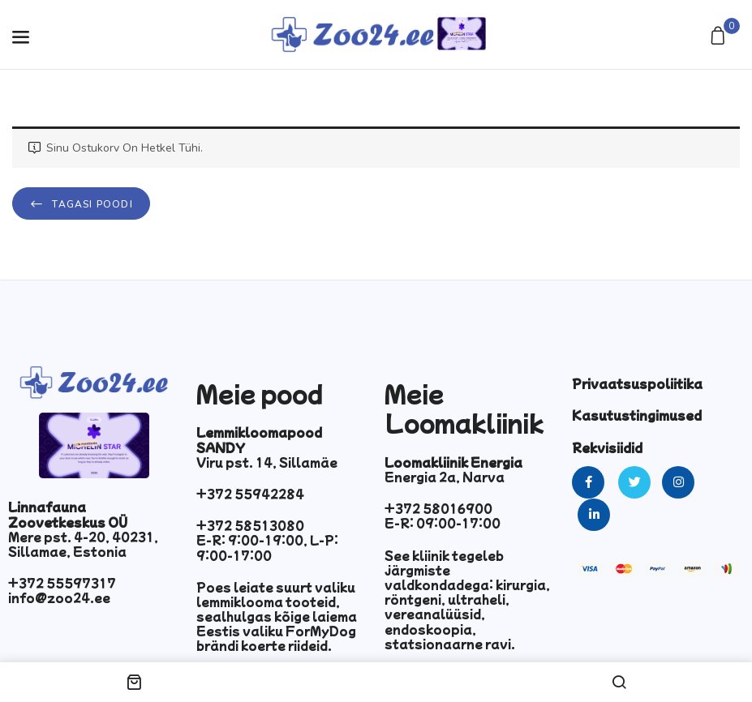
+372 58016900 (438, 508)
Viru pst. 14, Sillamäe (266, 462)
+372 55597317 (62, 583)
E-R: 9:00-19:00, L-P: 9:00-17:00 (267, 547)
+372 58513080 (250, 525)
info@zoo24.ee (59, 597)
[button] (720, 37)
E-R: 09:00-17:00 (443, 523)
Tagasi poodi (91, 204)
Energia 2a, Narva (445, 477)
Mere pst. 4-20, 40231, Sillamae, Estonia (83, 544)
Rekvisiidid (607, 447)
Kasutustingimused (637, 415)
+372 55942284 (250, 494)
